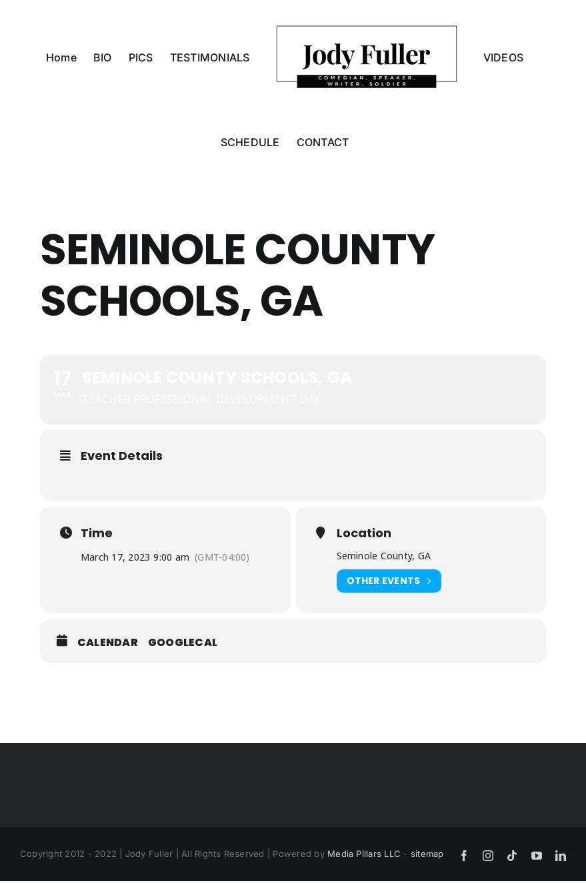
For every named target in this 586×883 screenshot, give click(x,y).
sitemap (427, 853)
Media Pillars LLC (364, 853)
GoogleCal (182, 642)
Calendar (107, 642)
